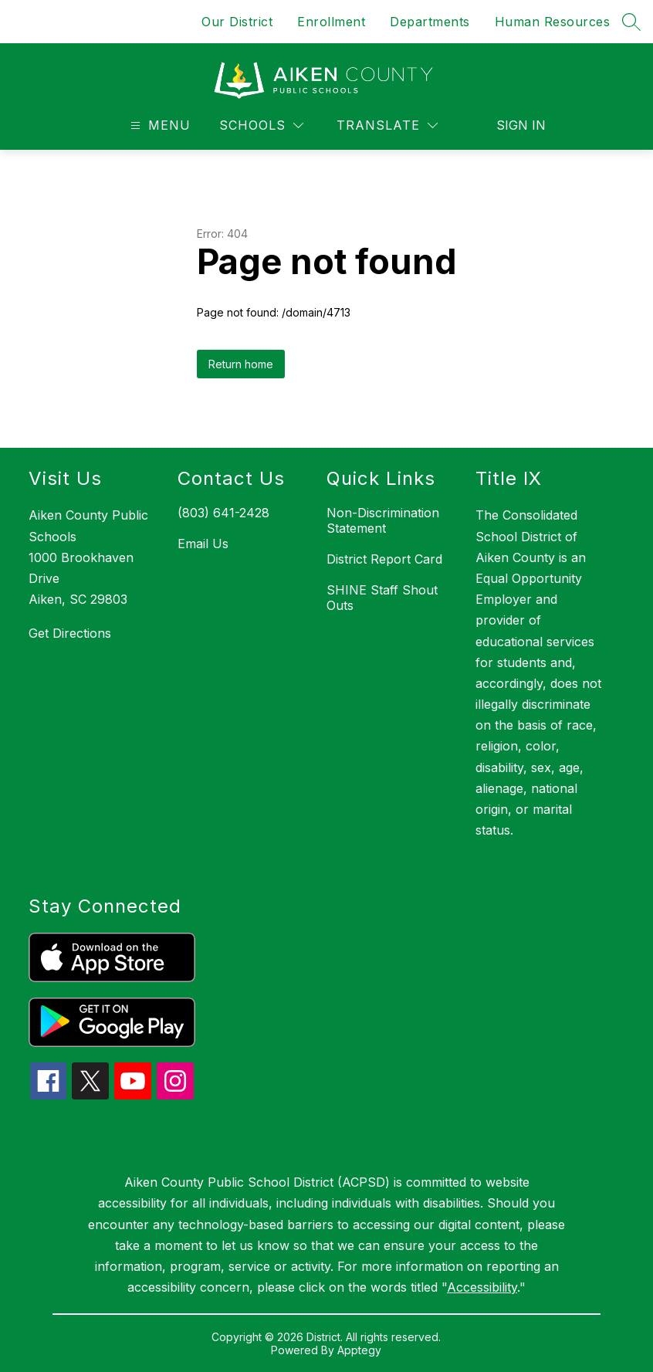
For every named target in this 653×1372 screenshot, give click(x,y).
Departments (430, 21)
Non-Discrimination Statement (382, 520)
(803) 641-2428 (223, 512)
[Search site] (631, 21)
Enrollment (331, 21)
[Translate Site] (387, 125)
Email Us (203, 543)
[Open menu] (159, 125)
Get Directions (70, 633)
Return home (240, 364)
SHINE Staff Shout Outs (382, 597)
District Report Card (384, 559)
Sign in (511, 125)
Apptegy (359, 1350)
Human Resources (553, 21)
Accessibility (482, 1287)
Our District (236, 21)
